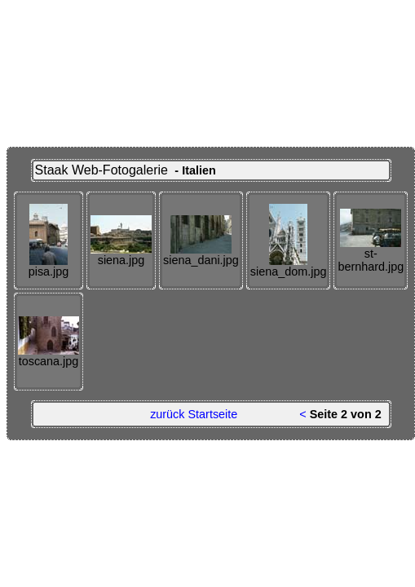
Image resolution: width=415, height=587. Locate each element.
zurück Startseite (193, 414)
